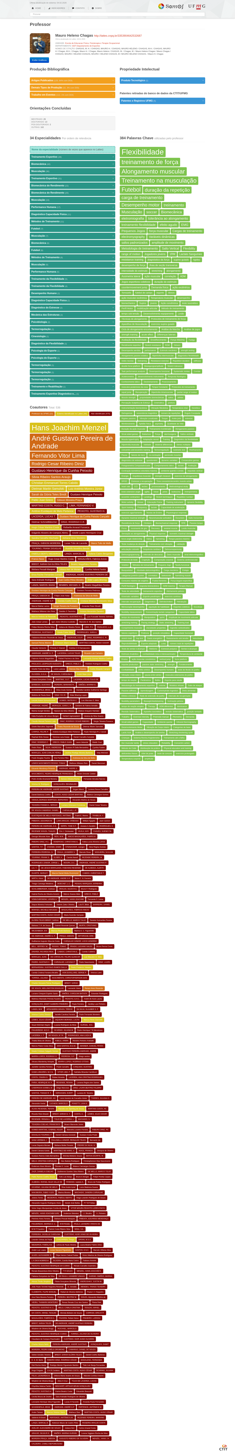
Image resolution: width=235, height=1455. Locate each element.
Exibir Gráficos (39, 60)
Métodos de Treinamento (72, 221)
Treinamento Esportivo (72, 157)
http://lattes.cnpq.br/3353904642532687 (118, 35)
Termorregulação (72, 329)
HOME (36, 8)
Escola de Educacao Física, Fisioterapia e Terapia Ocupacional (92, 43)
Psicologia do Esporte (72, 350)
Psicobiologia (72, 322)
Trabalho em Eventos (72, 94)
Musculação (72, 171)
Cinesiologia (72, 336)
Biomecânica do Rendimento (72, 185)
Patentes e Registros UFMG (162, 100)
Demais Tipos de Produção (72, 87)
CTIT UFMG (223, 1447)
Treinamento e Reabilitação (72, 386)
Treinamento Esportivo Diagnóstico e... (72, 393)
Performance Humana (72, 207)
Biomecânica (72, 164)
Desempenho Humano (72, 293)
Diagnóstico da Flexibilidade (72, 343)
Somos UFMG (171, 5)
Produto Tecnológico (162, 80)
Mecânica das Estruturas (72, 314)
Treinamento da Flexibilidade (72, 279)
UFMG (196, 6)
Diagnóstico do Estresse (72, 307)
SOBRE (97, 8)
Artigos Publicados (72, 80)
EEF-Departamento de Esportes (86, 46)
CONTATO (78, 8)
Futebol (72, 228)
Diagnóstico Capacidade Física (72, 214)
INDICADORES (56, 8)
